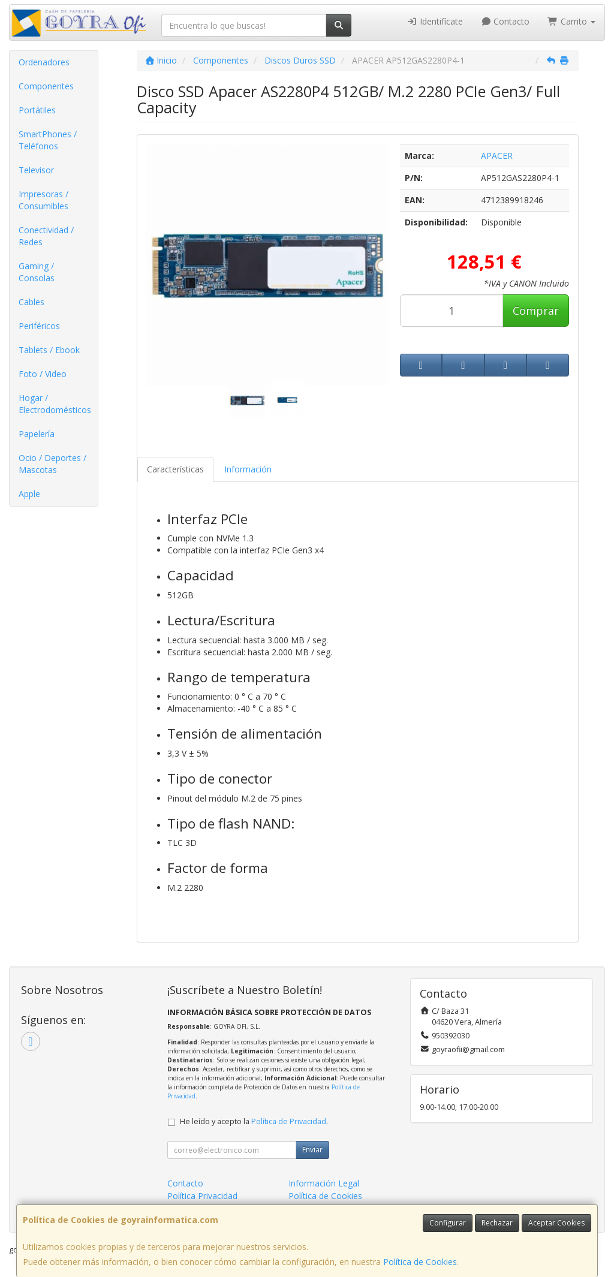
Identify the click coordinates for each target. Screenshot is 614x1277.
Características (175, 469)
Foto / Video (43, 374)
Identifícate (435, 21)
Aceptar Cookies (556, 1223)
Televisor (36, 170)
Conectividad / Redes (46, 236)
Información (248, 469)
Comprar (536, 310)
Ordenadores (44, 62)
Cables (31, 302)
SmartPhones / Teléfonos (48, 140)
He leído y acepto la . (254, 1121)
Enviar (312, 1150)
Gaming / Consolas (37, 272)
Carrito (571, 21)
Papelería (37, 433)
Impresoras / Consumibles (43, 200)
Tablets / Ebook (49, 350)
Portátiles (37, 110)
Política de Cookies (420, 1261)
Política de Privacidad (288, 1121)
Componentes (46, 86)
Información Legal (323, 1183)
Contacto (505, 21)
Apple (29, 493)
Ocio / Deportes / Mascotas (52, 463)
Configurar (447, 1223)
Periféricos (39, 326)
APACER (497, 155)
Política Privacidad (202, 1195)
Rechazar (497, 1223)
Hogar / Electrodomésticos (55, 403)
